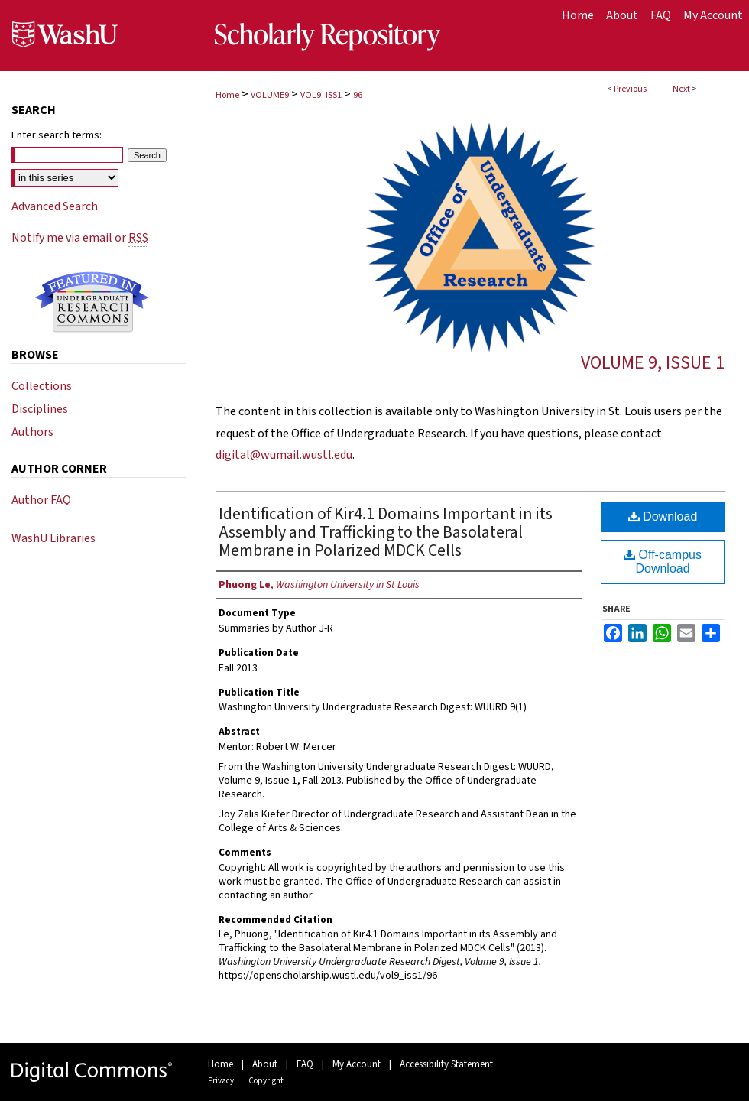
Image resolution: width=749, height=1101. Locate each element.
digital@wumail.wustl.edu (284, 455)
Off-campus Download (663, 561)
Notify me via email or (79, 237)
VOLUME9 (270, 95)
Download (663, 516)
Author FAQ (41, 500)
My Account (356, 1064)
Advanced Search (54, 206)
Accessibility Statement (446, 1064)
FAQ (305, 1064)
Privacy (221, 1080)
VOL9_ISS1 (321, 95)
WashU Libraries (53, 538)
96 (357, 95)
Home (227, 95)
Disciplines (39, 409)
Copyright (266, 1080)
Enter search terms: (56, 135)
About (264, 1064)
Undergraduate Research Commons (91, 302)
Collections (41, 386)
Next (681, 89)
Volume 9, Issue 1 (653, 362)
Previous (630, 89)
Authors (32, 432)
